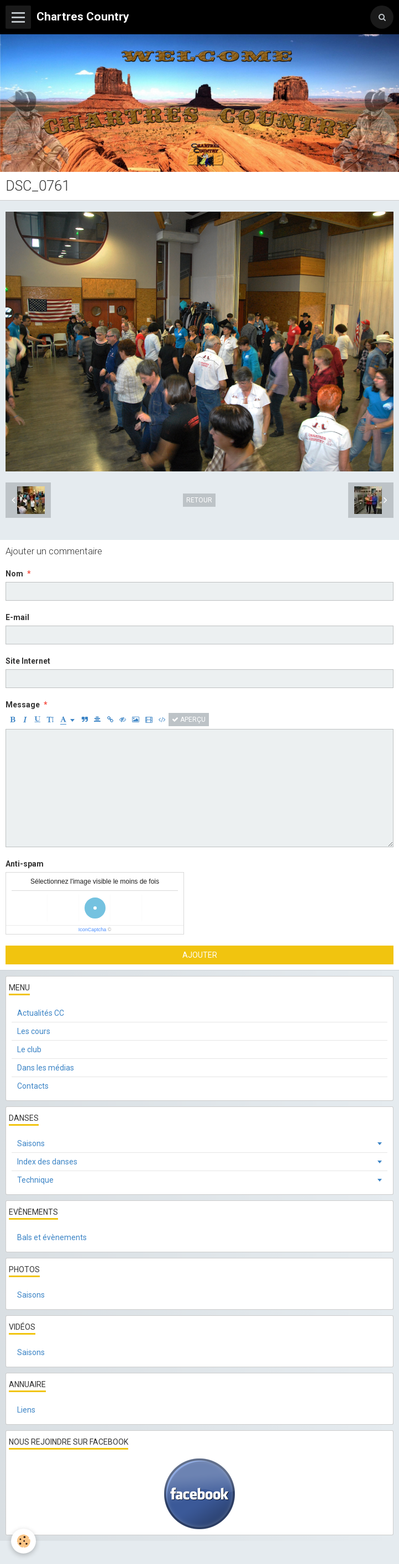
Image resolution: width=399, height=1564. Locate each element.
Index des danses (47, 1161)
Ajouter (199, 955)
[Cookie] (23, 1541)
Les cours (33, 1031)
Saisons (31, 1143)
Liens (26, 1409)
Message (23, 704)
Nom (14, 573)
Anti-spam (25, 863)
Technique (35, 1179)
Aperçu (189, 719)
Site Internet (28, 661)
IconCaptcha (92, 929)
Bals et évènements (52, 1237)
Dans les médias (45, 1067)
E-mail (17, 617)
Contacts (33, 1086)
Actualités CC (40, 1013)
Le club (29, 1049)
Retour (199, 500)
